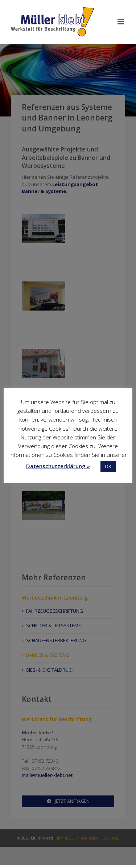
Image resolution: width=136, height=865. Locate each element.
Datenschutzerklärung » (58, 466)
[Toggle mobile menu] (121, 21)
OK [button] (108, 466)
